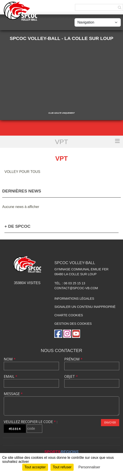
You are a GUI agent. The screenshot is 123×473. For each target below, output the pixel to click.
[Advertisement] (61, 75)
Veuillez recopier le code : (30, 421)
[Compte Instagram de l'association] (67, 334)
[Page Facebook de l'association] (58, 334)
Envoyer (110, 422)
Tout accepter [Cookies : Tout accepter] (35, 467)
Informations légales (74, 298)
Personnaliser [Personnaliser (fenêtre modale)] (89, 467)
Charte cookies (68, 315)
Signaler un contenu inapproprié (84, 307)
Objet (71, 376)
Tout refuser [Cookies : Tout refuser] (62, 467)
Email (10, 376)
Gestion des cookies (73, 323)
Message (13, 393)
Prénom (73, 359)
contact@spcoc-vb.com (76, 288)
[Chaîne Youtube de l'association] (76, 334)
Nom (10, 359)
